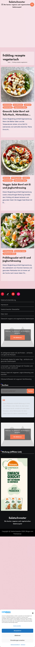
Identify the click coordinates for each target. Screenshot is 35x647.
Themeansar (17, 534)
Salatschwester (17, 2)
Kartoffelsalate (18, 105)
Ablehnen (17, 635)
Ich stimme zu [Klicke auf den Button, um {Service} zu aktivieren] (17, 337)
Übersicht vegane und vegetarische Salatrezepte (17, 319)
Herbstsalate (7, 105)
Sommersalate (8, 107)
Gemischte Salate (20, 251)
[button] (32, 612)
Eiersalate (6, 178)
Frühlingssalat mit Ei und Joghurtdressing (17, 259)
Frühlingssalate (16, 178)
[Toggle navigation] (2, 4)
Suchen (5, 385)
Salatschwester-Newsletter (10, 309)
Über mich (4, 314)
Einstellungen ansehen (17, 640)
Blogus (28, 531)
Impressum (23, 644)
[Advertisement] (17, 29)
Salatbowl (28, 105)
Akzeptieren (17, 631)
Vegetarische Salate (20, 107)
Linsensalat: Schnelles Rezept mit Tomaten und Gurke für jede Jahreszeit (17, 367)
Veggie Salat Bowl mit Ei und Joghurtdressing (17, 186)
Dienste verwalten (17, 625)
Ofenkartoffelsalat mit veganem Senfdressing (16, 379)
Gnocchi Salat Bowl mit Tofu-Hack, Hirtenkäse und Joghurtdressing (16, 115)
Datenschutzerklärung (15, 644)
